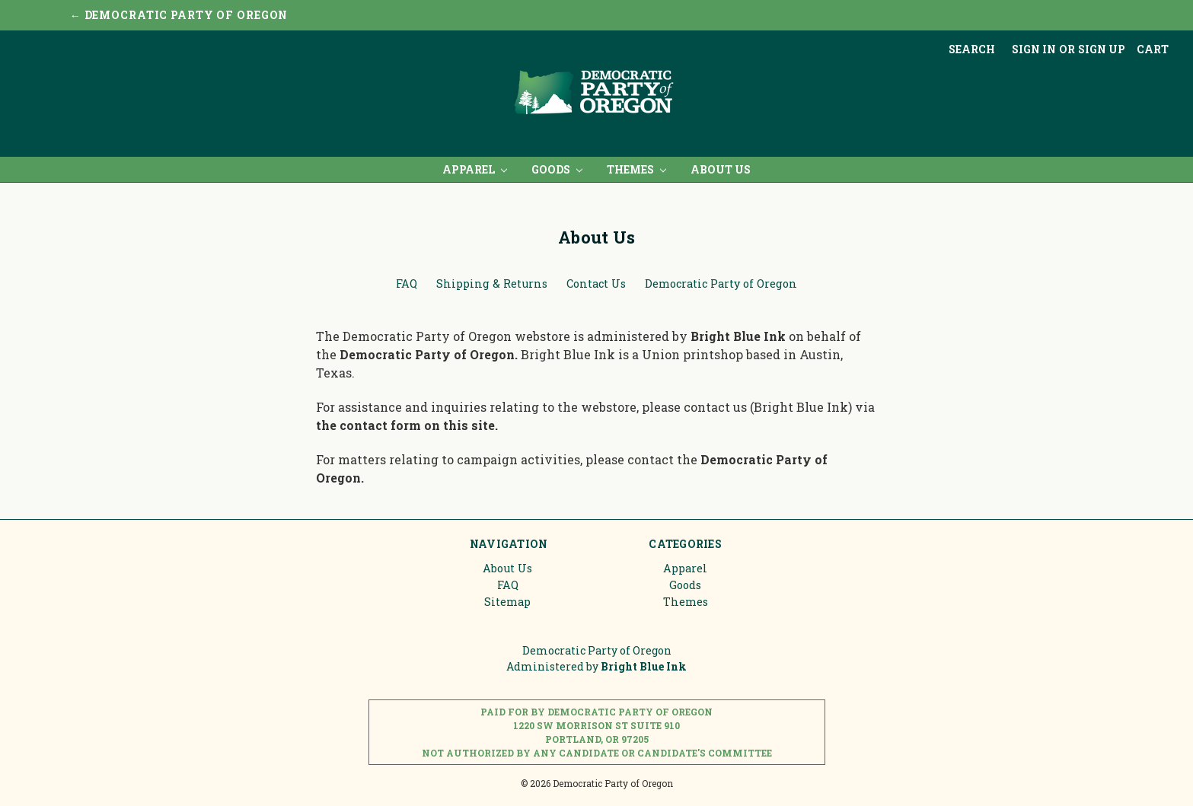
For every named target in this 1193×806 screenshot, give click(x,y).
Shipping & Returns (491, 283)
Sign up (1101, 49)
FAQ (406, 283)
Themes (636, 169)
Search (972, 49)
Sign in (1034, 49)
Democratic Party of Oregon (721, 283)
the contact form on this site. (407, 425)
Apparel (474, 169)
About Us (721, 169)
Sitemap (507, 601)
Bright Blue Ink (740, 336)
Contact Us (596, 283)
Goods (556, 169)
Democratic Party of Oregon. (430, 354)
